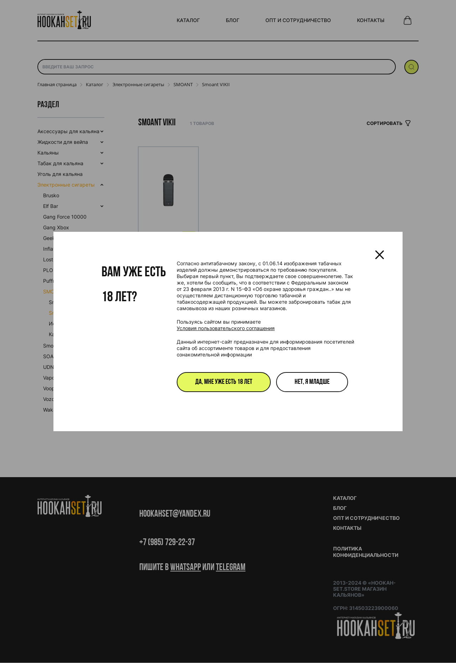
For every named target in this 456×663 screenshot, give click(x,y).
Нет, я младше (312, 382)
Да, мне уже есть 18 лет (223, 382)
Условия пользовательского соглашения (226, 328)
